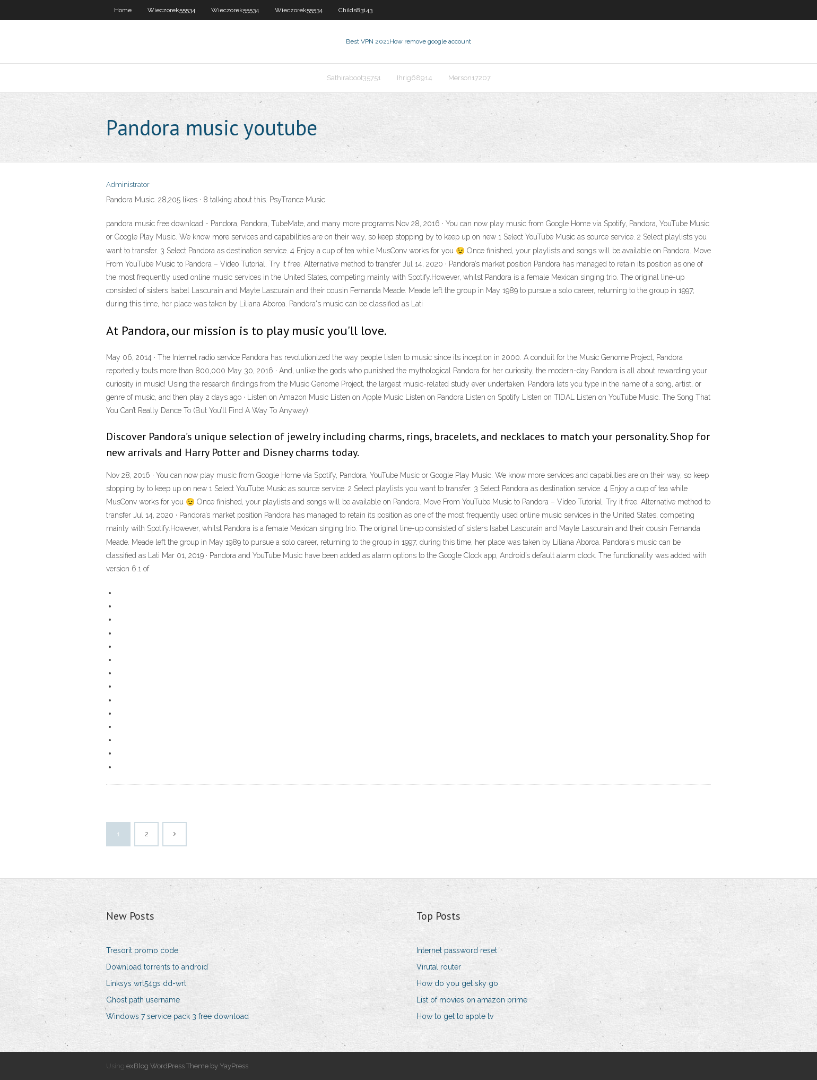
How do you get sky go (457, 983)
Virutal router (438, 967)
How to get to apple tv (454, 1016)
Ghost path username (143, 1000)
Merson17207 (469, 78)
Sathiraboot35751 (354, 78)
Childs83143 (355, 10)
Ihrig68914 (414, 78)
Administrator (128, 184)
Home (123, 10)
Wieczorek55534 (171, 10)
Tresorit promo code (142, 950)
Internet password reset (456, 950)
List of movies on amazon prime (471, 1000)
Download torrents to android (157, 967)
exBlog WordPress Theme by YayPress (187, 1066)
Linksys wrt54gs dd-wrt (146, 983)
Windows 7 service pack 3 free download (177, 1016)
